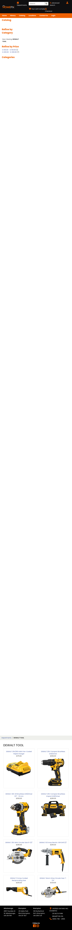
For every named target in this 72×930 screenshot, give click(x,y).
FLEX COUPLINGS (10, 273)
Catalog (22, 15)
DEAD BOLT (8, 207)
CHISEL (6, 177)
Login (53, 15)
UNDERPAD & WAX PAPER (10, 640)
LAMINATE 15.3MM (10, 360)
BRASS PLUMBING (10, 148)
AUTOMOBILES (9, 114)
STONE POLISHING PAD (12, 607)
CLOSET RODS (9, 194)
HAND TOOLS (8, 315)
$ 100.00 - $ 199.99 (9, 50)
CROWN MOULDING (11, 204)
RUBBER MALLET (9, 527)
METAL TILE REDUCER (11, 412)
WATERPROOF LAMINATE (9, 701)
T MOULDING (8, 617)
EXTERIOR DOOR (9, 261)
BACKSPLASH (9, 117)
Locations (32, 15)
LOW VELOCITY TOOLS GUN (12, 374)
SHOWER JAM (9, 580)
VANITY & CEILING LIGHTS (10, 652)
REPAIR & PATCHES (11, 520)
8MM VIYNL (8, 92)
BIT (5, 142)
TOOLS (6, 633)
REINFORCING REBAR (11, 517)
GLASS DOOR (8, 296)
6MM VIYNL (8, 89)
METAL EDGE (8, 402)
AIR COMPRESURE (10, 102)
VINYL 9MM (8, 684)
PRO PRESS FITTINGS (11, 493)
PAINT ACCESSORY (11, 431)
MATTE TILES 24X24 (11, 393)
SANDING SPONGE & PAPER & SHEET (11, 537)
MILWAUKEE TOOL (10, 415)
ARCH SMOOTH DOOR (12, 111)
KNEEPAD (7, 351)
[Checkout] (48, 10)
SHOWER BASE (9, 570)
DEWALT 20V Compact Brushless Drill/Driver (53, 752)
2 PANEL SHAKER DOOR (10, 76)
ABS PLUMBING (9, 95)
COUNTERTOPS (9, 200)
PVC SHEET (8, 499)
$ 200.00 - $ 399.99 (9, 52)
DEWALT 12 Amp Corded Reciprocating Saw (19, 879)
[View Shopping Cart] (37, 9)
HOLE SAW (7, 321)
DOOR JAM (8, 223)
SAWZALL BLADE (10, 545)
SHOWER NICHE (9, 583)
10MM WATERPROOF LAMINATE (11, 67)
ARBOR (6, 108)
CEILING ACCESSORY (11, 164)
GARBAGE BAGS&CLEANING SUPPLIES (10, 284)
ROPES (6, 524)
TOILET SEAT (8, 626)
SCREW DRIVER (9, 551)
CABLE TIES (8, 152)
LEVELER (7, 367)
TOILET (6, 623)
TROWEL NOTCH (9, 636)
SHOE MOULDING (10, 567)
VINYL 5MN (8, 671)
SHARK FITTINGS (10, 558)
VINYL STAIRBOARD (11, 690)
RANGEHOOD (8, 505)
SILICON (7, 589)
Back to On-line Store (12, 36)
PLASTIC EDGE (9, 440)
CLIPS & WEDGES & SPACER (11, 184)
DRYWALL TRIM (9, 252)
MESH (6, 399)
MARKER (7, 379)
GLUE (5, 302)
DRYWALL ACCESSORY (12, 238)
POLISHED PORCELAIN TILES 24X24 (11, 469)
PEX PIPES (7, 434)
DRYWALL (7, 234)
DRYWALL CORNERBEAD (9, 242)
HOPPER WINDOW (10, 330)
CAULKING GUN (9, 161)
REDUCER (7, 514)
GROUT (6, 305)
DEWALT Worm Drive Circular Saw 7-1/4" (53, 879)
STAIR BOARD (9, 601)
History (13, 15)
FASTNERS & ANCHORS (8, 265)
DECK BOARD (8, 210)
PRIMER (6, 489)
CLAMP (6, 180)
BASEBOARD (8, 124)
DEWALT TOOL (9, 213)
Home (4, 15)
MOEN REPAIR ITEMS (11, 421)
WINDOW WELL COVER (12, 717)
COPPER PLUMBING (11, 197)
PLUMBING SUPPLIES (11, 453)
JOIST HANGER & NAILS (10, 343)
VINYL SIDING (8, 687)
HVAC (6, 333)
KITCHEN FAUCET (10, 348)
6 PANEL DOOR (9, 86)
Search (6, 24)
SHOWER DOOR (9, 573)
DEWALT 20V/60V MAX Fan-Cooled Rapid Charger (19, 752)
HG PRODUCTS (9, 318)
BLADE (6, 145)
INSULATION (8, 336)
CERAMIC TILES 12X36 (11, 174)
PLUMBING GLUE (9, 450)
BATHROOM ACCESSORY (8, 131)
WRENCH (7, 732)
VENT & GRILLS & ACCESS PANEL (10, 667)
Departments (6, 738)
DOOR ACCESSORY (11, 220)
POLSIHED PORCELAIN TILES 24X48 (11, 474)
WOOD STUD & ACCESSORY (9, 724)
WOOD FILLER (8, 720)
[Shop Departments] (22, 4)
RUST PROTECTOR (10, 530)
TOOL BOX (7, 630)
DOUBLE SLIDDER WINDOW (10, 227)
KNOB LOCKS (8, 354)
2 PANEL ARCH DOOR (11, 72)
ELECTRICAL (8, 258)
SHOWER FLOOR (9, 577)
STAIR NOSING (9, 604)
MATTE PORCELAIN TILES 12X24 (10, 383)
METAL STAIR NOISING (12, 408)
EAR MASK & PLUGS (11, 255)
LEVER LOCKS (8, 370)
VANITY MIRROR (9, 663)
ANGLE (6, 105)
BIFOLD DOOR (9, 139)
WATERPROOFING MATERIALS (10, 706)
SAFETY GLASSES (10, 533)
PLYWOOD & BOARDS (11, 456)
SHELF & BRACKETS (11, 561)
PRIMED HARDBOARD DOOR (11, 485)
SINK (5, 592)
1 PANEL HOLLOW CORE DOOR (10, 62)
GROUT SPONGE (9, 308)
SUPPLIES (7, 614)
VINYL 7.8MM (8, 678)
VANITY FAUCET (9, 656)
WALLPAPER (8, 697)
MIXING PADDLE (9, 418)
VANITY (6, 648)
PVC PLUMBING (9, 496)
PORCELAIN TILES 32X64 (10, 480)
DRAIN (6, 231)
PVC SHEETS (8, 502)
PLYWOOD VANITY (10, 459)
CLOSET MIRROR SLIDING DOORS (10, 190)
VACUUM (7, 645)
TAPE (5, 620)
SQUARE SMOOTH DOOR (10, 597)
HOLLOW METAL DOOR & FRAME (12, 325)
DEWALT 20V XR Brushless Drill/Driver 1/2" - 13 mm (19, 795)
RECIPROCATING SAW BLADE (12, 510)
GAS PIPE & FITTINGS (11, 292)
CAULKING (7, 158)
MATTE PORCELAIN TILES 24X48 (10, 388)
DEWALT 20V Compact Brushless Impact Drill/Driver (53, 795)
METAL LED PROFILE (11, 405)
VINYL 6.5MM (8, 674)
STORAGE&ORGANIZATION (12, 611)
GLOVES (7, 299)
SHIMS (6, 564)
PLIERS (6, 443)
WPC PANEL (8, 729)
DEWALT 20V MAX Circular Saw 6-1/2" (18, 842)
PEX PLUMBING (9, 437)
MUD (5, 424)
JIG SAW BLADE (9, 339)
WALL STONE (8, 694)
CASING (7, 155)
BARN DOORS (9, 121)
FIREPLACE (7, 270)
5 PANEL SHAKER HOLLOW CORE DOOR (11, 81)
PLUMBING (7, 447)
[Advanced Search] (54, 4)
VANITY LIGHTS (9, 660)
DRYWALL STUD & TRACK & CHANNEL (11, 247)
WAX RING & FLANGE (11, 711)
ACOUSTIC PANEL (10, 98)
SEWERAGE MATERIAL (11, 554)
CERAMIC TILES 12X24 (11, 171)
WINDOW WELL (9, 714)
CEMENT (7, 167)
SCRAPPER (7, 548)
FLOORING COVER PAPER (10, 277)
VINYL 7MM (8, 681)
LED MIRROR (8, 364)
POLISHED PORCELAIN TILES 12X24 (11, 463)
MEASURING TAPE (10, 396)
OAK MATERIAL (9, 427)
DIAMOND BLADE (10, 216)
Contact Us (43, 15)
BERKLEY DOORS (10, 136)
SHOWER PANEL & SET (12, 586)
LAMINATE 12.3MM (10, 357)
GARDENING (8, 289)
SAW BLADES (8, 542)
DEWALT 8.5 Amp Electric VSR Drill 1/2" (53, 842)
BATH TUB (7, 127)
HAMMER (7, 311)
